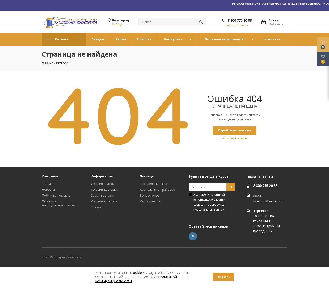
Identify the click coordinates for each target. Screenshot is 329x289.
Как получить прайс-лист (158, 189)
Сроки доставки (102, 195)
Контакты (49, 183)
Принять (223, 277)
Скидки (96, 207)
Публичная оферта (56, 195)
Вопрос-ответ (150, 195)
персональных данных (208, 209)
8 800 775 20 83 (240, 20)
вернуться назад (237, 138)
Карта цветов (150, 201)
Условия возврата (104, 201)
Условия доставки (104, 189)
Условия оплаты (103, 183)
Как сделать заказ (153, 183)
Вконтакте (193, 236)
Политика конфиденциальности (58, 203)
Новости (48, 189)
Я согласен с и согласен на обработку (209, 202)
